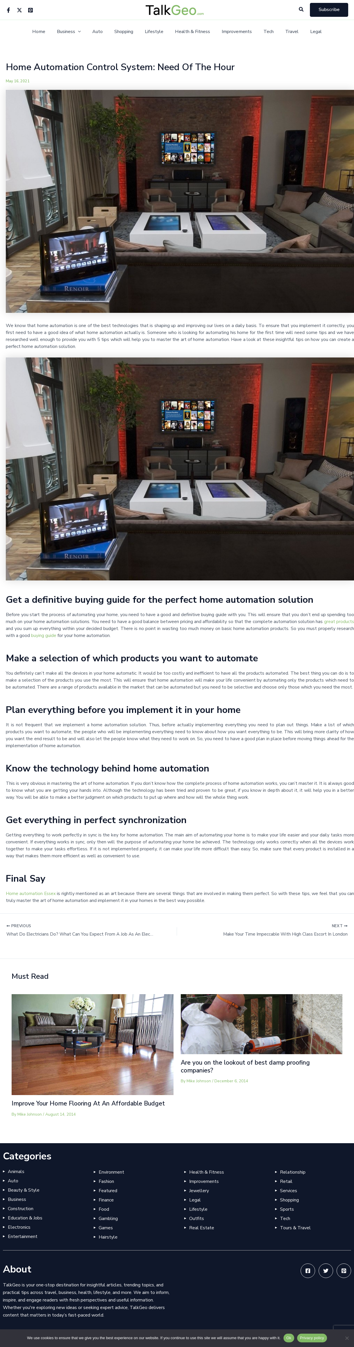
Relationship (293, 1180)
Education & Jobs (25, 1226)
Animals (16, 1180)
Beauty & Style (23, 1198)
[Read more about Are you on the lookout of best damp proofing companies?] (262, 1024)
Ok (288, 1338)
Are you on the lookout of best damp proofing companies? (249, 1067)
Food (104, 1217)
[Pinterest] (30, 10)
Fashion (106, 1189)
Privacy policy (312, 1338)
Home (49, 32)
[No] (347, 1338)
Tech (263, 32)
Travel (283, 32)
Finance (106, 1208)
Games (106, 1236)
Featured (108, 1199)
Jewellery (199, 1199)
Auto (103, 32)
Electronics (19, 1235)
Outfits (196, 1226)
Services (288, 1199)
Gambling (108, 1226)
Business (77, 32)
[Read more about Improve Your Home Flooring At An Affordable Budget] (93, 1045)
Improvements (233, 32)
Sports (287, 1217)
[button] (301, 10)
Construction (20, 1217)
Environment (111, 1180)
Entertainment (22, 1244)
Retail (286, 1189)
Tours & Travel (295, 1236)
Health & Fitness (191, 32)
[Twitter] (19, 10)
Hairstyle (108, 1245)
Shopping (127, 32)
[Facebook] (8, 10)
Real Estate (201, 1236)
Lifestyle (155, 32)
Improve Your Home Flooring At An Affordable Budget (81, 1108)
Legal (305, 32)
